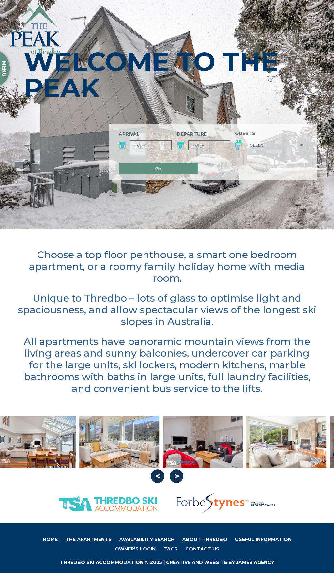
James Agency (255, 562)
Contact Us (202, 549)
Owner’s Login (135, 549)
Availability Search (147, 539)
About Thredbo (204, 539)
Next (176, 476)
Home (50, 539)
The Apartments (89, 539)
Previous (157, 476)
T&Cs (170, 549)
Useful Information (263, 539)
